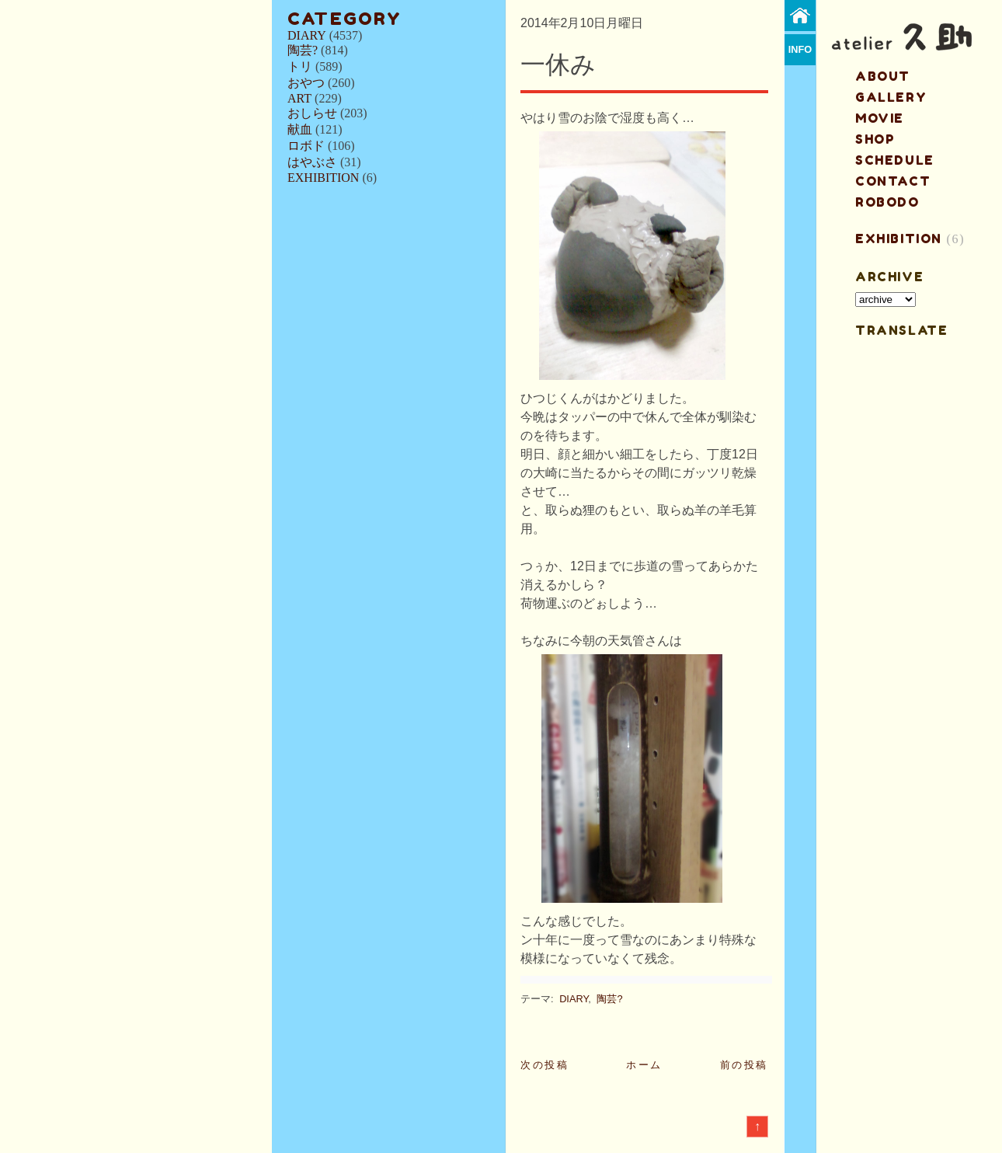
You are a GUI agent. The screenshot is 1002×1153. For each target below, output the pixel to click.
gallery (891, 97)
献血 (299, 129)
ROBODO (887, 202)
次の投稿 (544, 1065)
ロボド (306, 145)
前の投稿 (744, 1065)
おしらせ (312, 113)
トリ (299, 66)
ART (299, 98)
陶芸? (302, 50)
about (882, 76)
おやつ (306, 82)
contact (893, 181)
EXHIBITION (323, 177)
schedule (894, 160)
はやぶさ (312, 162)
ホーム (644, 1065)
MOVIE (879, 118)
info (800, 49)
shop (875, 139)
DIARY (306, 35)
